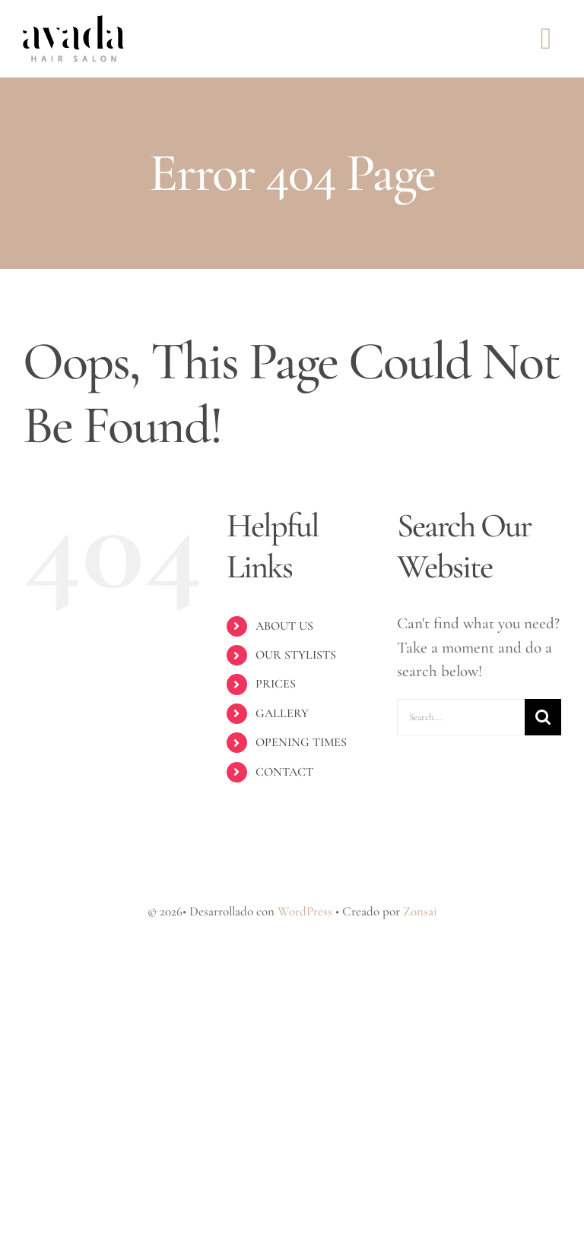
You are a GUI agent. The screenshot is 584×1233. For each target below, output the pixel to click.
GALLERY (282, 713)
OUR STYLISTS (296, 654)
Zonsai (420, 911)
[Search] (543, 717)
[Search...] (461, 717)
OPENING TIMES (301, 742)
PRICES (276, 683)
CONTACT (284, 771)
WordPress (305, 911)
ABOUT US (284, 626)
